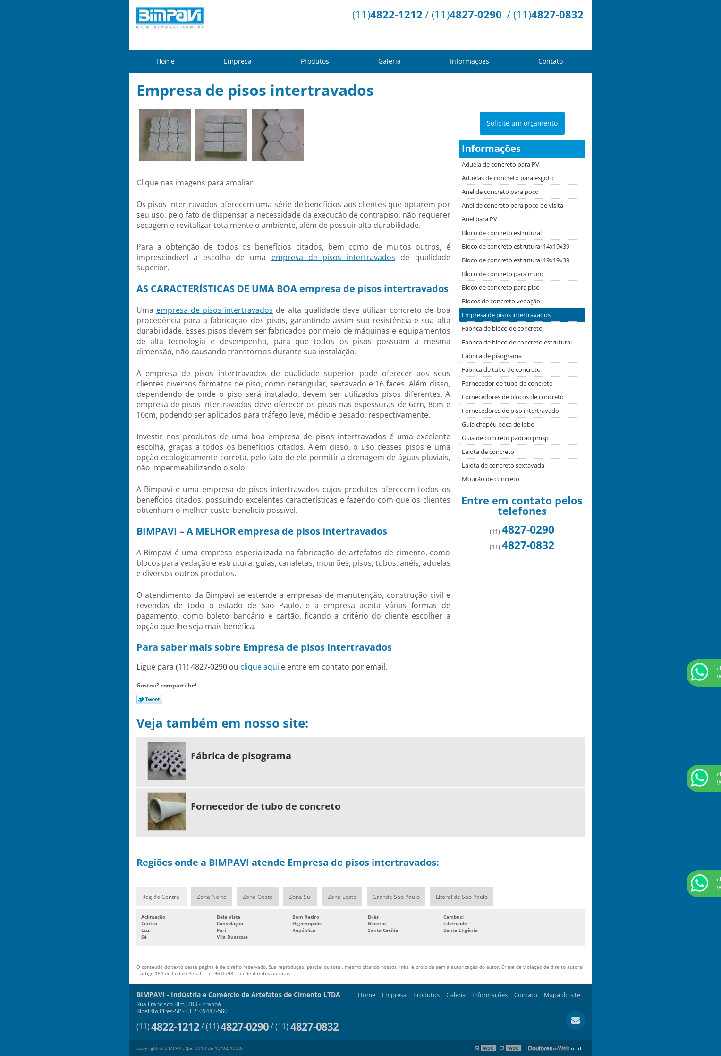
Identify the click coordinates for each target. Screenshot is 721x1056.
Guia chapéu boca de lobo (498, 424)
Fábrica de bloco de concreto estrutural (517, 342)
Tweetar (149, 699)
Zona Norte (212, 897)
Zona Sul (300, 897)
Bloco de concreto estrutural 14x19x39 (515, 246)
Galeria (389, 61)
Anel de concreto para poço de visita (512, 205)
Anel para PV (479, 219)
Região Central (161, 897)
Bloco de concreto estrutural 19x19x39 (515, 260)
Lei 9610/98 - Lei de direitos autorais (248, 973)
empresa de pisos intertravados (333, 257)
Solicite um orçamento (522, 122)
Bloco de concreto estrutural (502, 232)
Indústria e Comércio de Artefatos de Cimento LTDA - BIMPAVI (202, 24)
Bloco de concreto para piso (501, 287)
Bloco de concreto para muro (502, 273)
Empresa (238, 61)
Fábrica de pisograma (492, 356)
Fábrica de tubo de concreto (501, 369)
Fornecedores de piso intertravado (510, 410)
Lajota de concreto (488, 451)
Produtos (315, 61)
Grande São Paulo (396, 897)
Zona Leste (342, 897)
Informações (469, 61)
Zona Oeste (258, 897)
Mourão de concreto (490, 479)
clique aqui (259, 667)
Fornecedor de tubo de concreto (507, 383)
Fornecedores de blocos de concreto (513, 397)
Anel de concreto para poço (500, 191)
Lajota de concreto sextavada (503, 465)
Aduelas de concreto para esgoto (508, 178)
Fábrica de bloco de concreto (502, 328)
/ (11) (463, 14)
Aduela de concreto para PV (500, 164)
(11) (387, 14)
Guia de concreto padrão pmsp (505, 438)
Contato (550, 61)
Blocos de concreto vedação (501, 301)
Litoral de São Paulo (462, 897)
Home (165, 61)
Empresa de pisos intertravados (506, 314)
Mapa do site (562, 994)
